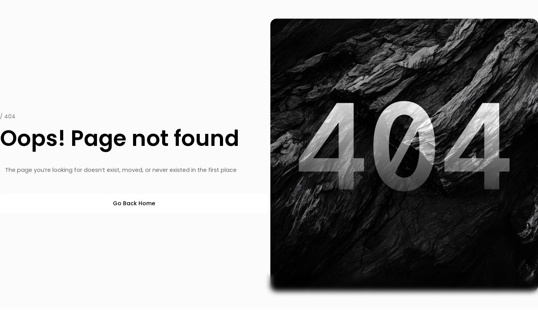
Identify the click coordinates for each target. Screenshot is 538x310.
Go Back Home (134, 203)
